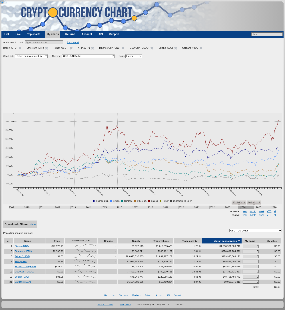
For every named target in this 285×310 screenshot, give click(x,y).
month (253, 211)
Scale (122, 56)
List (6, 34)
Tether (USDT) (22, 256)
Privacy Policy (125, 304)
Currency (57, 56)
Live (18, 34)
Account (87, 34)
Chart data (8, 56)
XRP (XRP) (21, 261)
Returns (70, 34)
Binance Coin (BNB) (25, 266)
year (245, 211)
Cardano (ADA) (23, 281)
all (275, 211)
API (101, 34)
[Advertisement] (142, 85)
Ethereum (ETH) (23, 251)
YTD (269, 211)
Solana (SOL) (22, 276)
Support (114, 34)
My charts (53, 34)
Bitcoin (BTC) (22, 246)
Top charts (33, 34)
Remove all (73, 42)
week (261, 211)
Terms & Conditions (105, 304)
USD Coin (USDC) (24, 271)
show (33, 224)
